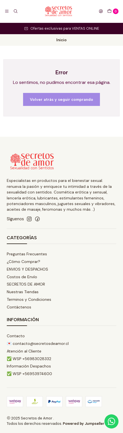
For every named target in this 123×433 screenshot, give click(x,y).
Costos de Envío (22, 276)
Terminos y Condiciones (29, 299)
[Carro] (113, 11)
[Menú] (6, 11)
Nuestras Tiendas (23, 291)
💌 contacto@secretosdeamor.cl (38, 343)
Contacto (16, 335)
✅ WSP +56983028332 (29, 358)
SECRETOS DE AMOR (26, 284)
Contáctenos (19, 307)
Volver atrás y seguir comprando (61, 99)
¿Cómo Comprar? (23, 261)
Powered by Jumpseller (83, 423)
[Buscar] (15, 11)
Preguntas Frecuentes (27, 253)
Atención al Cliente (24, 351)
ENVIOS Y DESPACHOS (27, 269)
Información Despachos (29, 366)
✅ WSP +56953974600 (29, 373)
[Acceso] (100, 11)
